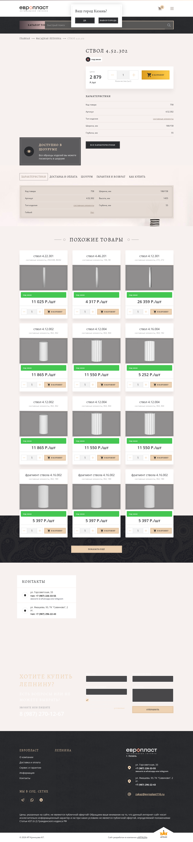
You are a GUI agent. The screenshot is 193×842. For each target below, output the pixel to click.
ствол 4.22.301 (43, 256)
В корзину (156, 75)
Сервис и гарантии (30, 767)
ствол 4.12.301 (149, 256)
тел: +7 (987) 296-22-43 (43, 614)
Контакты (25, 778)
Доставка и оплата (30, 762)
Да (84, 20)
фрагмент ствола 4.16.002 (43, 475)
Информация (27, 772)
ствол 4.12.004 (96, 329)
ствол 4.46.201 (96, 256)
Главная (25, 38)
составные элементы (163, 118)
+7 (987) (145, 768)
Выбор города (108, 20)
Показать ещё (96, 549)
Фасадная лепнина (48, 38)
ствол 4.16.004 (149, 329)
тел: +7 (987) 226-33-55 (43, 595)
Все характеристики (102, 145)
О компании (26, 757)
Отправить (152, 709)
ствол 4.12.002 (43, 329)
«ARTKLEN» (142, 837)
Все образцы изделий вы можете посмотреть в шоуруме (57, 157)
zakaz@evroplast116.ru (149, 794)
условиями (119, 708)
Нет (92, 212)
